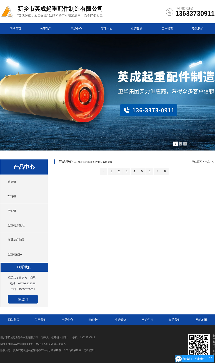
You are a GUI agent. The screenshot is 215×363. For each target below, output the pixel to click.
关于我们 (46, 28)
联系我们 (197, 28)
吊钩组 (12, 210)
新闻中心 (106, 28)
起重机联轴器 (16, 239)
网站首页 (15, 28)
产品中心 (76, 28)
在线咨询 (23, 299)
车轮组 (12, 196)
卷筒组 (12, 181)
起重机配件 (15, 254)
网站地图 (201, 319)
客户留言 (167, 28)
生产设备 (137, 28)
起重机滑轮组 (16, 225)
